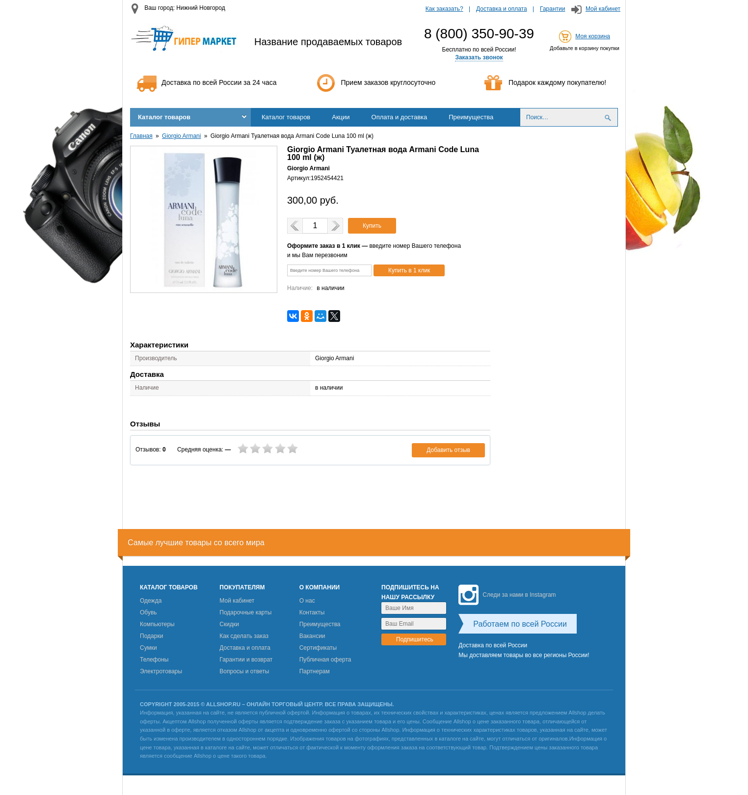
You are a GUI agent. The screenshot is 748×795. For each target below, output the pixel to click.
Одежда (150, 600)
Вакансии (312, 636)
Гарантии (552, 8)
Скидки (229, 624)
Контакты (312, 612)
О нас (307, 600)
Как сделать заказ (243, 636)
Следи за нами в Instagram (507, 594)
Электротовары (161, 671)
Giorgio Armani (181, 135)
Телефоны (154, 659)
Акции (340, 117)
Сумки (148, 647)
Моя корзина (592, 36)
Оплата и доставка (399, 117)
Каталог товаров (164, 117)
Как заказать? (444, 8)
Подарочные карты (245, 612)
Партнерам (314, 671)
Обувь (148, 612)
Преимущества (471, 117)
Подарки (151, 636)
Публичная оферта (325, 659)
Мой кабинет (603, 8)
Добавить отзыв (448, 450)
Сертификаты (318, 647)
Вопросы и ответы (244, 671)
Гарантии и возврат (245, 659)
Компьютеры (157, 624)
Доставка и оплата (501, 8)
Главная (141, 135)
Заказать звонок (479, 57)
